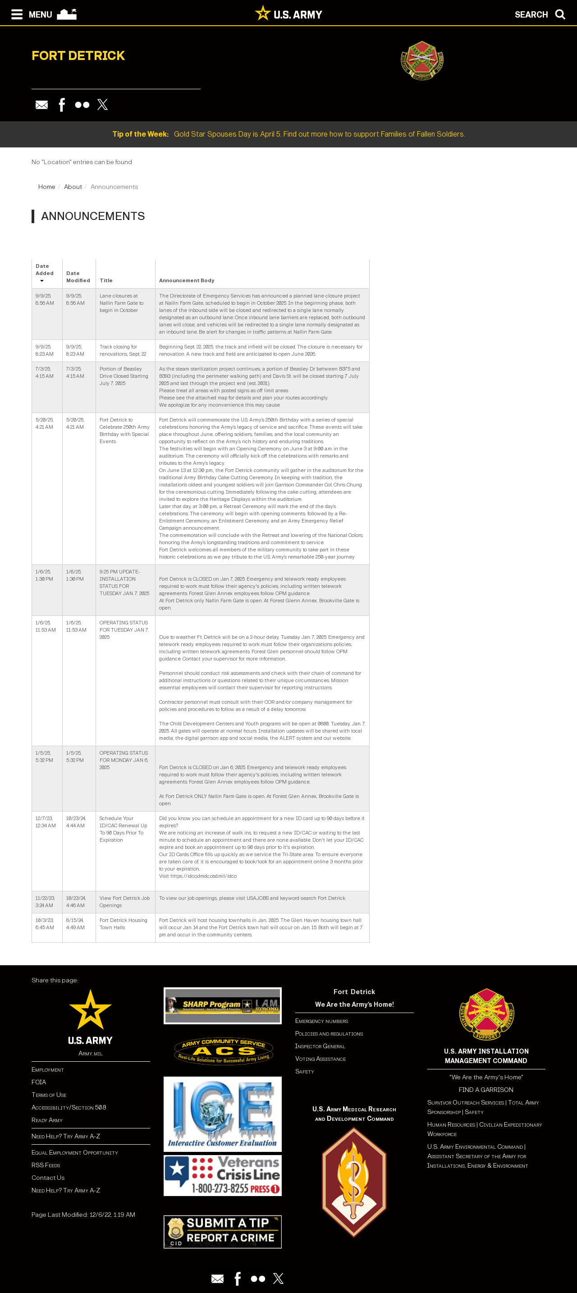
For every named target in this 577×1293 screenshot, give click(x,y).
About (73, 187)
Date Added (45, 269)
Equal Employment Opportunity (75, 1152)
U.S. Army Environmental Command (475, 1147)
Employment (48, 1069)
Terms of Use (49, 1095)
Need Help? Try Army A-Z (66, 1136)
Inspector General (320, 1046)
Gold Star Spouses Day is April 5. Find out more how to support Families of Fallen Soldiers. (288, 134)
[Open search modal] (542, 13)
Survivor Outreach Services (465, 1102)
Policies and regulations (329, 1033)
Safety (304, 1071)
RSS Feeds (46, 1165)
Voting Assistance (320, 1059)
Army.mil (90, 1053)
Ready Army (47, 1120)
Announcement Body (186, 281)
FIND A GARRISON (486, 1090)
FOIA (39, 1082)
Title (106, 281)
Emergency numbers (321, 1021)
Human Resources (451, 1124)
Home (46, 187)
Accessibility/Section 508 (69, 1107)
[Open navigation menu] (29, 13)
